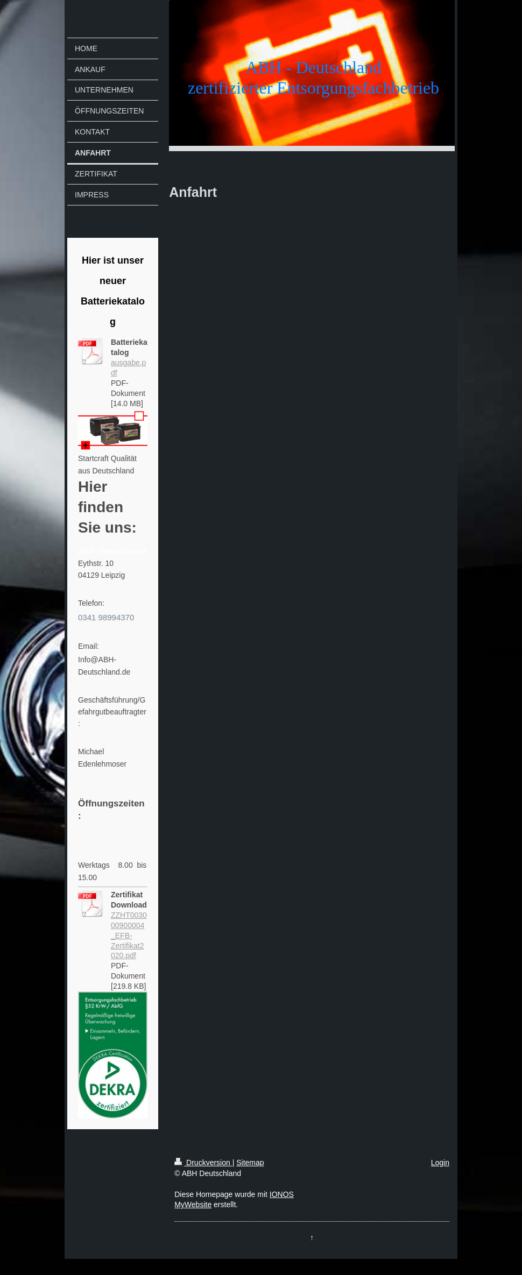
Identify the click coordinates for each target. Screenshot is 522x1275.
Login (440, 1162)
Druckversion (203, 1162)
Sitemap (250, 1162)
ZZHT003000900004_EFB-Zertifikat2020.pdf (129, 935)
